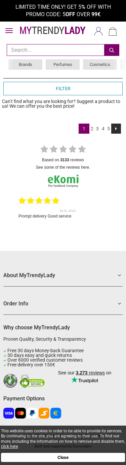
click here (9, 446)
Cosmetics (100, 64)
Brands (25, 64)
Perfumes (62, 64)
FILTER (63, 88)
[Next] (116, 129)
